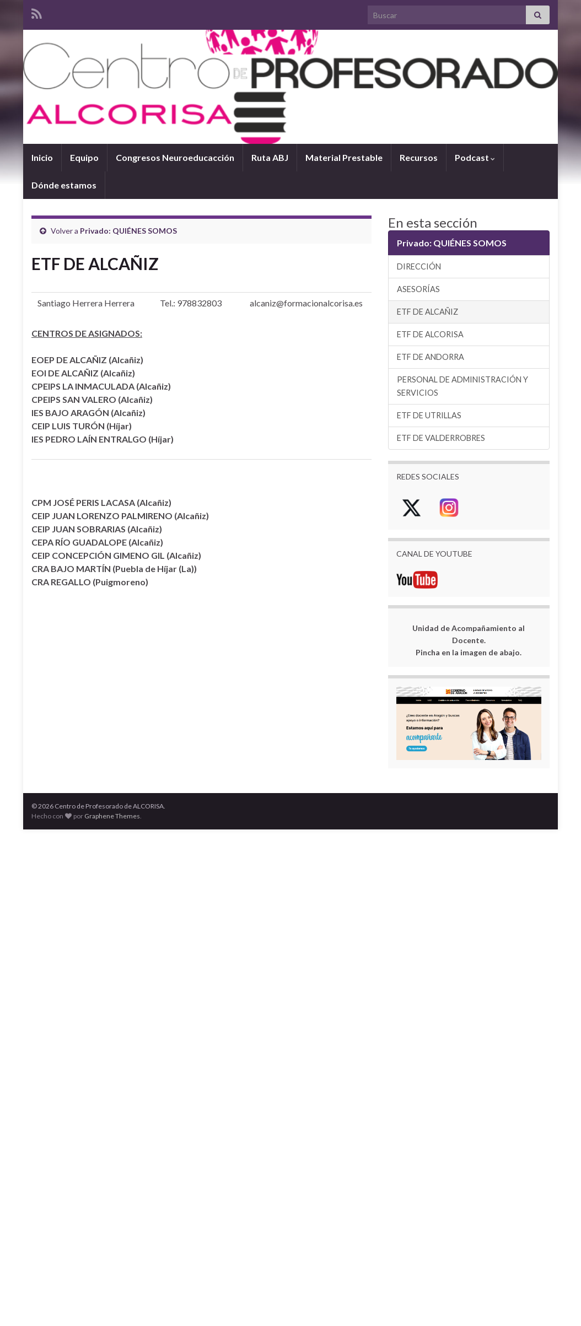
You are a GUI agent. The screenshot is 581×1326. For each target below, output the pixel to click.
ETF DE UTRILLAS (429, 415)
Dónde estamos (63, 185)
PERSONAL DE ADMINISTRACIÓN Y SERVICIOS (462, 386)
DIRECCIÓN (419, 266)
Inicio (42, 157)
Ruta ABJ (269, 157)
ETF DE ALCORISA (430, 334)
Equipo (84, 157)
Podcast (475, 157)
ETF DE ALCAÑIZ (427, 311)
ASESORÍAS (418, 289)
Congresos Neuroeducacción (175, 157)
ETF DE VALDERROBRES (441, 438)
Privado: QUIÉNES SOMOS (128, 230)
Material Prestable (344, 157)
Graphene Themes (112, 816)
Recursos (419, 157)
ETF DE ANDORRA (430, 357)
